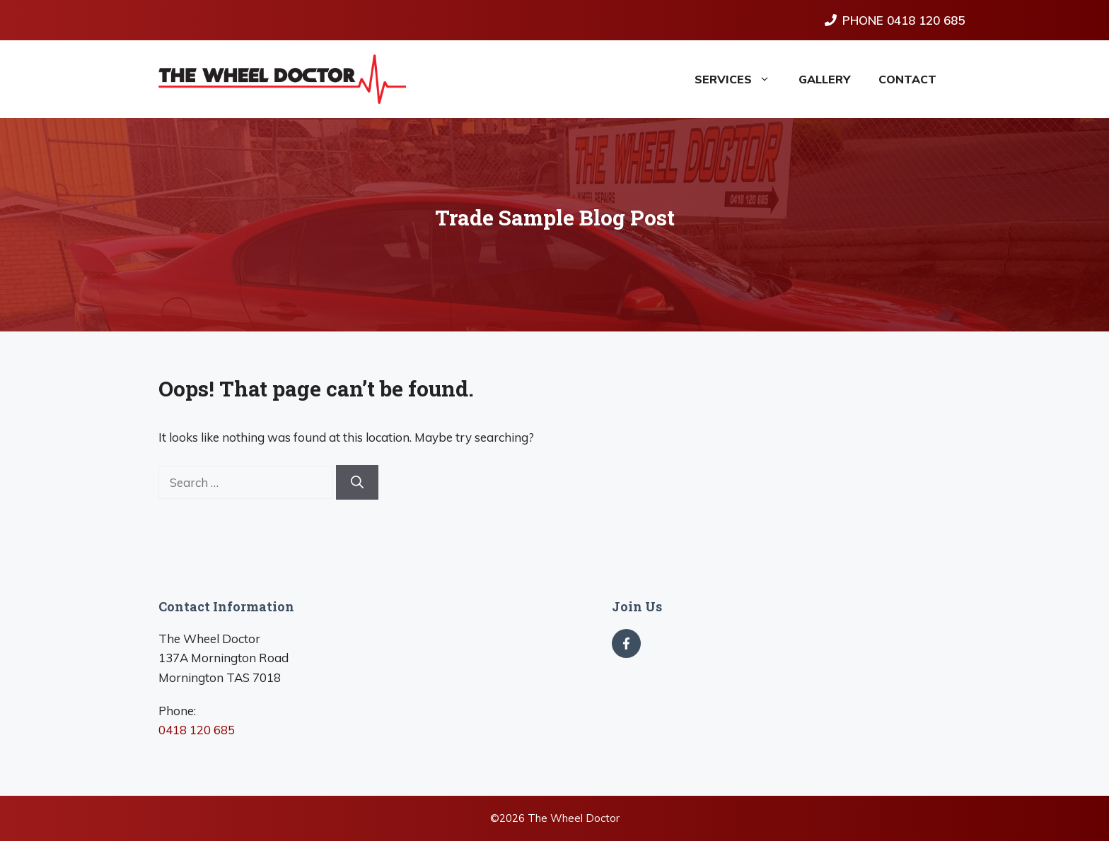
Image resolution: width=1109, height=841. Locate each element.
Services (739, 79)
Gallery (824, 79)
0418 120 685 (196, 729)
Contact (907, 79)
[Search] (357, 482)
